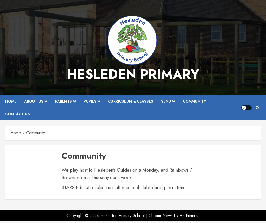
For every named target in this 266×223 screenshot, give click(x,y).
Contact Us (17, 114)
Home (10, 101)
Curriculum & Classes (130, 101)
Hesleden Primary (133, 74)
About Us (33, 101)
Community (194, 101)
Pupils (90, 101)
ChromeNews (161, 216)
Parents (63, 101)
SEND (166, 101)
